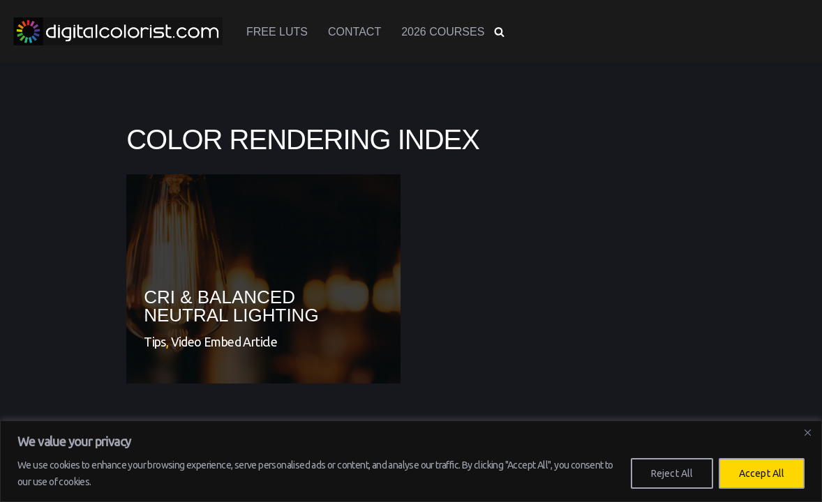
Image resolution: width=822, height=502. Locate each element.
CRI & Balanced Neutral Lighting (231, 306)
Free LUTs (277, 32)
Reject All (672, 473)
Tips (155, 342)
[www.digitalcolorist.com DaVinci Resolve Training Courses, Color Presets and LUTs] (118, 31)
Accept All (761, 473)
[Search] (499, 31)
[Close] (807, 432)
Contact (354, 32)
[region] (411, 461)
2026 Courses (442, 32)
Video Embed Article (224, 342)
